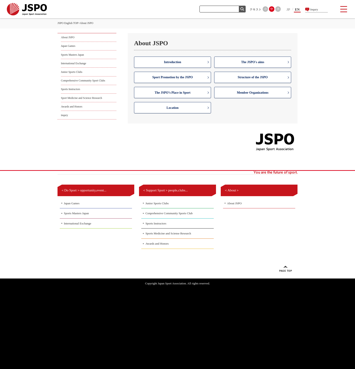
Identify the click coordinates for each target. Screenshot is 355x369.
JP (288, 9)
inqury (64, 115)
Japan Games (68, 46)
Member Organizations (252, 92)
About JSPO (67, 37)
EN (297, 9)
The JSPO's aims (252, 62)
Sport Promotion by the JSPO (172, 77)
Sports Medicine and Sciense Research (168, 233)
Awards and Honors (71, 106)
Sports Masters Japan (72, 54)
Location (173, 108)
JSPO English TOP (68, 23)
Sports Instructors (70, 89)
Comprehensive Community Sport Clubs (83, 80)
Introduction (172, 62)
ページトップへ (285, 269)
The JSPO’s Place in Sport (172, 92)
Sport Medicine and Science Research (81, 98)
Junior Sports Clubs (71, 72)
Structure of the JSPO (253, 77)
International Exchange (73, 63)
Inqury (314, 9)
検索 (242, 9)
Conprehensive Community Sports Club (168, 213)
